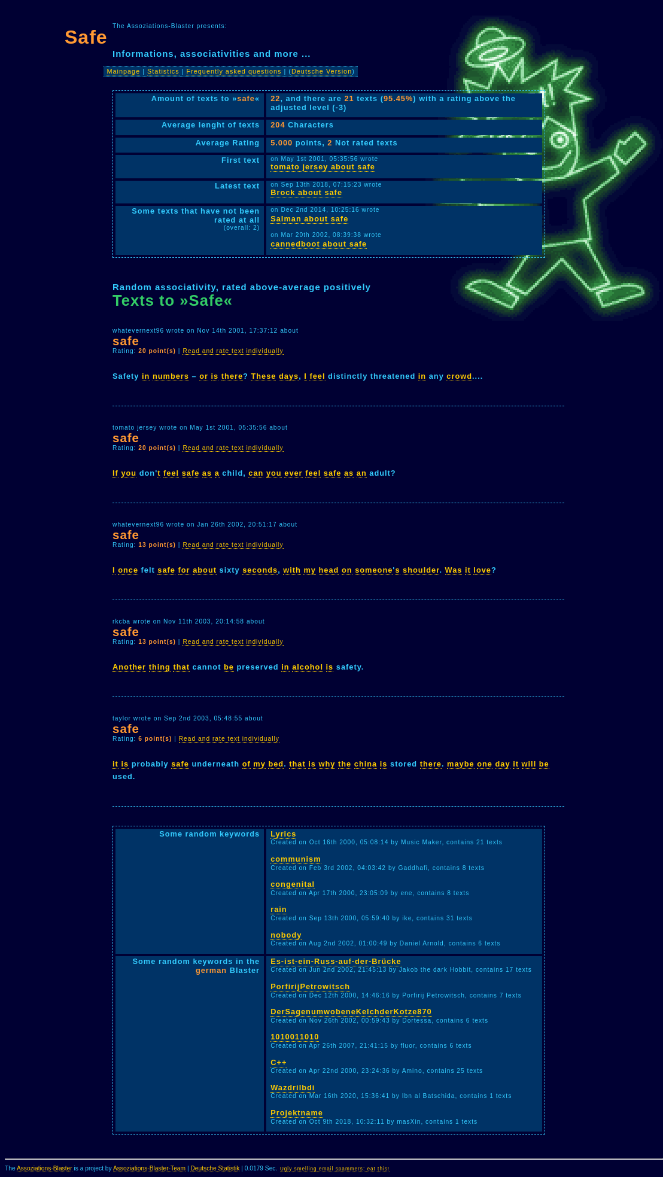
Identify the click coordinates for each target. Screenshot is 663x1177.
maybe (461, 763)
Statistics (163, 71)
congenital (292, 884)
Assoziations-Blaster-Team (149, 1168)
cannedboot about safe (318, 243)
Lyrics (283, 833)
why (327, 763)
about (205, 569)
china (365, 763)
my (309, 569)
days (289, 376)
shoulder (421, 569)
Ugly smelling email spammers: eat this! (335, 1169)
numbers (171, 376)
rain (278, 909)
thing (160, 666)
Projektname (296, 1112)
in (146, 376)
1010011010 (294, 1036)
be (229, 666)
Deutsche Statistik (214, 1168)
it (468, 569)
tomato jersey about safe (322, 166)
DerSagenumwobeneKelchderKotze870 (351, 1011)
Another (129, 666)
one (484, 763)
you (128, 473)
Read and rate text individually (233, 351)
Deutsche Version (321, 71)
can (255, 473)
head (329, 569)
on (347, 569)
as (207, 473)
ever (293, 473)
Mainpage (123, 71)
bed (276, 763)
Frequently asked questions (233, 71)
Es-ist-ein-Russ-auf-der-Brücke (335, 961)
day (502, 763)
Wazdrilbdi (292, 1087)
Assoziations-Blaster (44, 1168)
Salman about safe (309, 218)
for (184, 569)
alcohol (307, 666)
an (362, 473)
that (181, 666)
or (203, 376)
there (232, 376)
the (344, 763)
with (292, 569)
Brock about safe (306, 192)
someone (374, 569)
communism (295, 858)
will (529, 763)
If (115, 473)
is (215, 376)
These (263, 376)
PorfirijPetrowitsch (310, 986)
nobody (286, 934)
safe (191, 473)
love (482, 569)
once (128, 569)
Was (454, 569)
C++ (278, 1062)
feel (317, 376)
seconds (260, 569)
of (246, 763)
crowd (459, 376)
